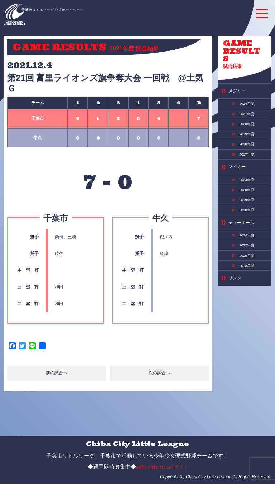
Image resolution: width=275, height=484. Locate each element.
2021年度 (245, 99)
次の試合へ (159, 374)
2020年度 (245, 109)
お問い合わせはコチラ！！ (162, 467)
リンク (233, 248)
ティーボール (239, 198)
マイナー (235, 148)
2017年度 (245, 136)
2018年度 (245, 126)
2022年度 (245, 218)
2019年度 (245, 117)
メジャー (235, 79)
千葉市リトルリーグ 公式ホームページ (69, 9)
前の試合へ (56, 374)
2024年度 (245, 90)
